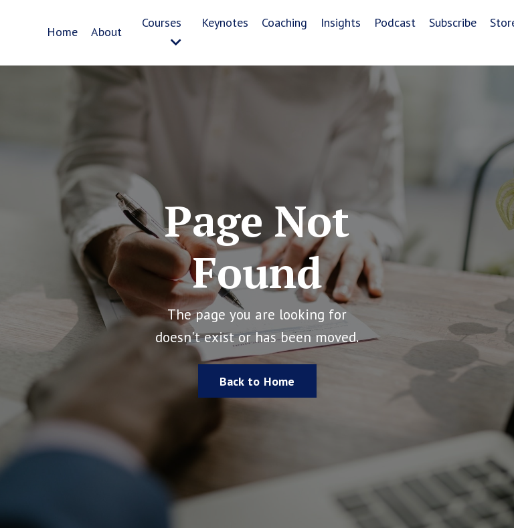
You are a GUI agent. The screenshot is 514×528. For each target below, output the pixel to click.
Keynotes (224, 22)
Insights (341, 22)
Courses (161, 31)
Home (62, 31)
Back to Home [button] (257, 381)
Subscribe (453, 22)
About (106, 31)
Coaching (284, 22)
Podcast (395, 22)
